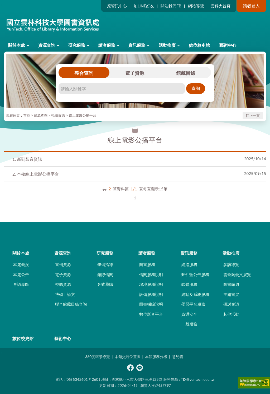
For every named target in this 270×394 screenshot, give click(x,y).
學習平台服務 (193, 304)
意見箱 (177, 356)
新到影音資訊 (27, 159)
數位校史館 (199, 45)
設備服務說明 (151, 294)
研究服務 (76, 45)
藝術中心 (227, 45)
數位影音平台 (151, 314)
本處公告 (21, 274)
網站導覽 (196, 5)
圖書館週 (231, 284)
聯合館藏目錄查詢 (71, 304)
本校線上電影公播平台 (35, 173)
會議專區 (21, 284)
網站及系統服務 (195, 294)
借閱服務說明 (151, 274)
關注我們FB (171, 5)
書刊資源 (63, 264)
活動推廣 (167, 45)
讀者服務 (106, 45)
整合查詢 (83, 73)
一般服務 (189, 324)
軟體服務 (189, 284)
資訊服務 (136, 45)
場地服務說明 (151, 284)
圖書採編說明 (151, 304)
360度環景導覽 (97, 356)
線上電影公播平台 (82, 115)
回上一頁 (253, 115)
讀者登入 (251, 5)
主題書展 (231, 294)
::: (2, 4)
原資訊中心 (117, 5)
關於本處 (16, 45)
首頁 (26, 115)
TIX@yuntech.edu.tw (198, 379)
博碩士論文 (65, 294)
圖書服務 (147, 264)
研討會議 (231, 304)
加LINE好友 (144, 5)
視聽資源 (58, 115)
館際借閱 (105, 274)
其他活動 (231, 314)
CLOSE (135, 231)
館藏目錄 (185, 73)
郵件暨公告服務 (195, 274)
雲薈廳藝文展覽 (237, 274)
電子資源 (134, 73)
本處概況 (21, 264)
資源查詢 (46, 45)
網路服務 (189, 264)
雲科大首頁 (220, 5)
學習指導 (105, 264)
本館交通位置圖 (128, 356)
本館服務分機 (156, 356)
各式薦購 (105, 284)
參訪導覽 (231, 264)
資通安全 (189, 314)
